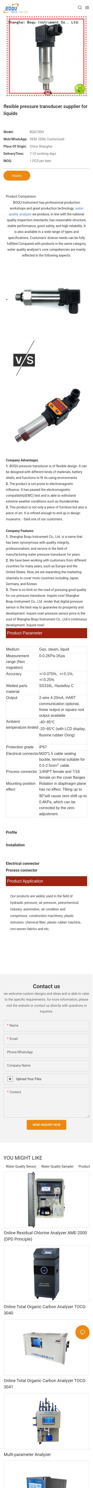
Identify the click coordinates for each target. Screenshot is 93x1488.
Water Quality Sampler (57, 1166)
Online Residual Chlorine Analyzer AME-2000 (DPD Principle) (45, 1236)
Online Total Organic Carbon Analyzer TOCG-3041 (45, 1383)
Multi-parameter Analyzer (27, 1454)
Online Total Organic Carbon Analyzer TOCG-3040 (45, 1309)
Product (84, 1166)
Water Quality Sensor (21, 1166)
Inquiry (17, 175)
